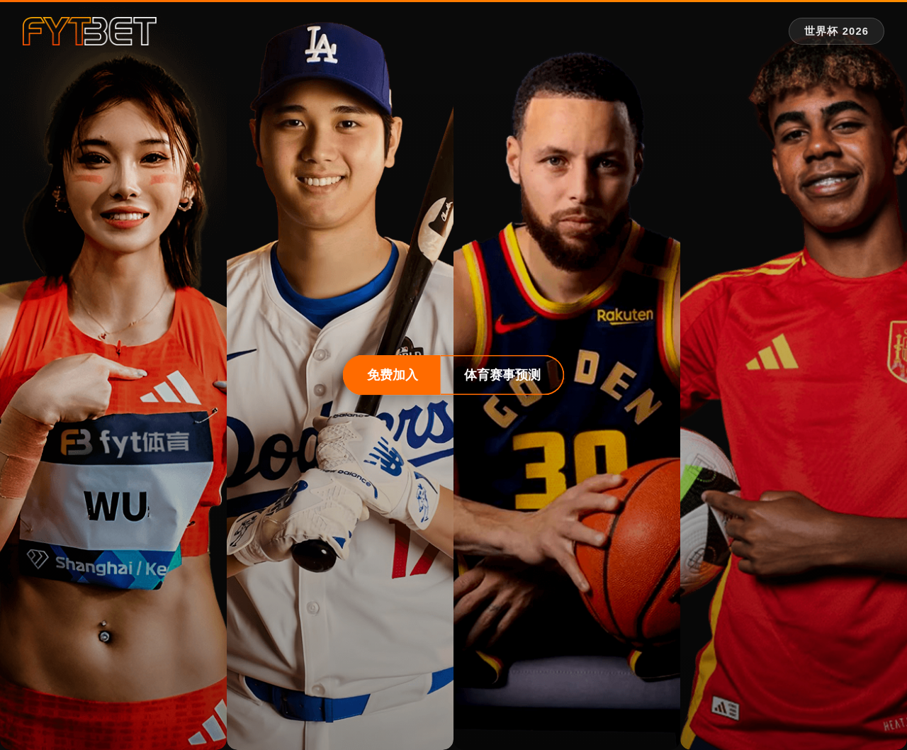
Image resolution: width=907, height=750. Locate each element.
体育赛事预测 (502, 375)
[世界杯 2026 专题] (836, 31)
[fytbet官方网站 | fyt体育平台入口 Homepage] (90, 31)
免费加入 (392, 375)
